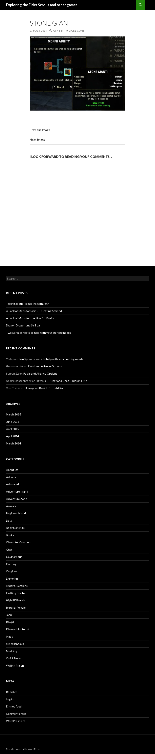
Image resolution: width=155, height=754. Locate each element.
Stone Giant (76, 30)
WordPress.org (15, 721)
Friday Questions (17, 585)
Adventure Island (17, 491)
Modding (11, 651)
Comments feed (16, 713)
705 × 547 (57, 30)
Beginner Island (16, 513)
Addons (11, 477)
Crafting (11, 564)
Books (10, 535)
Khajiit (10, 622)
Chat (9, 549)
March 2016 (13, 414)
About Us (12, 469)
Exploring (12, 578)
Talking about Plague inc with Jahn (27, 303)
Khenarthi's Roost (17, 629)
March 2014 (13, 443)
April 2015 (12, 429)
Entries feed (14, 706)
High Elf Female (15, 600)
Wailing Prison (15, 665)
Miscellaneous (15, 643)
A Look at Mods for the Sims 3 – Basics (30, 318)
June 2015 (12, 421)
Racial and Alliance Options (45, 366)
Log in (10, 699)
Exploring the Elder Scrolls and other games (42, 5)
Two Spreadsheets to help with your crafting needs (38, 332)
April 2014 (12, 436)
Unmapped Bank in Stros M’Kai (44, 388)
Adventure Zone (16, 498)
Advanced (12, 484)
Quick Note (13, 658)
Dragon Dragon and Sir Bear (23, 325)
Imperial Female (16, 607)
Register (11, 692)
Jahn (9, 614)
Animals (11, 506)
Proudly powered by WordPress (23, 749)
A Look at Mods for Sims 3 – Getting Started (34, 311)
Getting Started (16, 593)
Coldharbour (14, 556)
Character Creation (18, 542)
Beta (9, 520)
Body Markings (15, 527)
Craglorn (11, 571)
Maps (9, 636)
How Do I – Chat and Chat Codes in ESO (61, 380)
